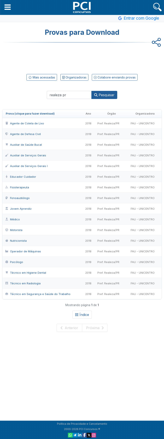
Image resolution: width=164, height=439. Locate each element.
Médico (12, 219)
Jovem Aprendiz (18, 208)
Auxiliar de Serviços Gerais (25, 155)
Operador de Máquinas (23, 251)
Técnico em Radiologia (23, 283)
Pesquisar (104, 95)
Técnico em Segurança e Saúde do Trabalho (37, 294)
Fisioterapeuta (17, 187)
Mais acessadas (41, 77)
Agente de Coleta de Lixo (24, 123)
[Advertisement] (82, 57)
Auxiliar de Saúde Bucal (23, 144)
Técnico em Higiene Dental (25, 272)
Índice (82, 315)
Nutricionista (16, 240)
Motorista (13, 230)
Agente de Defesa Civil (23, 134)
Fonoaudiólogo (17, 198)
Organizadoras (74, 77)
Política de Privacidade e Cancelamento (82, 423)
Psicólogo (14, 262)
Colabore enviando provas (115, 77)
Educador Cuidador (20, 176)
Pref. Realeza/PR (108, 123)
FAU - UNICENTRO (143, 123)
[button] (7, 7)
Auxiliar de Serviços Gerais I (26, 166)
